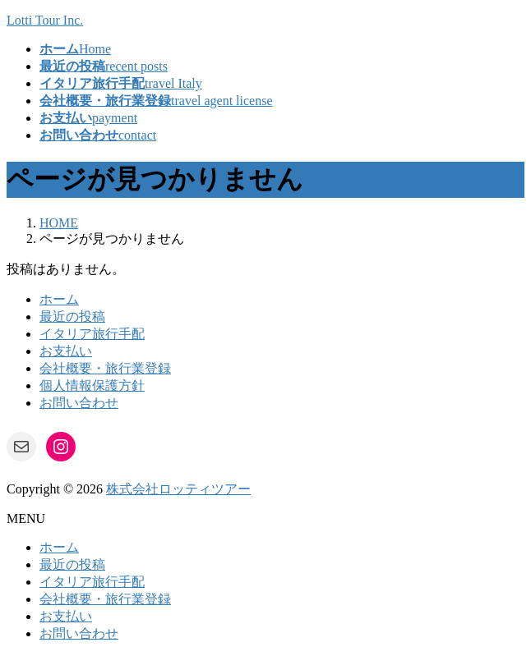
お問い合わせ (78, 403)
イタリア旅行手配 (92, 334)
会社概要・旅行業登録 (105, 368)
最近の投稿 (72, 316)
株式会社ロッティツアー (178, 489)
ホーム (59, 299)
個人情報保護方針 (92, 385)
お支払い (65, 351)
